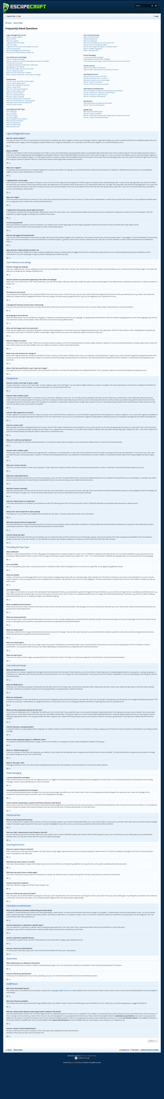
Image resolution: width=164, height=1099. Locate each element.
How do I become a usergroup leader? (95, 45)
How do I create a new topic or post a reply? (19, 81)
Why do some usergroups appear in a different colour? (100, 47)
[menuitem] (18, 16)
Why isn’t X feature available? (92, 114)
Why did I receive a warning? (15, 97)
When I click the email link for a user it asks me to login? (23, 75)
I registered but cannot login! (15, 43)
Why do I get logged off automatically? (18, 50)
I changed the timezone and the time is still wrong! (22, 65)
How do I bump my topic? (14, 104)
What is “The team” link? (90, 50)
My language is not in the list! (15, 67)
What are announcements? (14, 121)
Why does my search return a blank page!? (96, 80)
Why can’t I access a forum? (14, 93)
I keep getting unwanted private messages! (96, 59)
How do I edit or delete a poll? (15, 91)
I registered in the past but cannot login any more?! (22, 47)
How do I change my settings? (15, 59)
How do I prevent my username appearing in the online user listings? (27, 61)
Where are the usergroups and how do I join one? (98, 43)
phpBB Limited (63, 990)
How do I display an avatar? (14, 71)
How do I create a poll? (13, 87)
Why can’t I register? (12, 41)
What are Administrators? (91, 37)
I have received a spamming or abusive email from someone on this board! (106, 61)
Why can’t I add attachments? (15, 95)
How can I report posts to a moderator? (18, 99)
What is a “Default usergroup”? (92, 49)
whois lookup (148, 1014)
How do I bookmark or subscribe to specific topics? (99, 92)
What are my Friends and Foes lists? (94, 68)
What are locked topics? (13, 125)
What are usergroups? (90, 41)
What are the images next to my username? (19, 69)
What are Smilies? (11, 115)
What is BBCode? (11, 111)
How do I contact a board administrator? (96, 117)
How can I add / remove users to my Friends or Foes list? (100, 70)
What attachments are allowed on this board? (97, 103)
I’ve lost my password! (13, 49)
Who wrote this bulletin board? (93, 112)
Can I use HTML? (11, 113)
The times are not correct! (14, 63)
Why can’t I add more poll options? (17, 89)
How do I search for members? (92, 82)
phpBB (63, 320)
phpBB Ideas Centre (98, 1003)
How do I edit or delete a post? (15, 83)
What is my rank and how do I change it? (18, 73)
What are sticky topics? (13, 123)
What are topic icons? (13, 127)
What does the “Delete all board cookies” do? (20, 52)
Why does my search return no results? (95, 78)
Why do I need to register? (14, 37)
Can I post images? (12, 117)
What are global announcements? (16, 119)
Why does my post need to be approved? (19, 102)
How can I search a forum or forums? (94, 76)
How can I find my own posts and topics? (96, 84)
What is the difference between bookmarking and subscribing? (102, 91)
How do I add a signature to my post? (17, 85)
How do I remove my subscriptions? (94, 96)
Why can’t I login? (11, 45)
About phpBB (150, 990)
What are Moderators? (90, 39)
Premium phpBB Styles (88, 1056)
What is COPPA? (11, 39)
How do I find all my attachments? (93, 105)
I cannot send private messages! (93, 57)
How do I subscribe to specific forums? (95, 94)
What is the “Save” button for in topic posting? (20, 101)
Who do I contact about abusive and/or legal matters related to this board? (106, 115)
